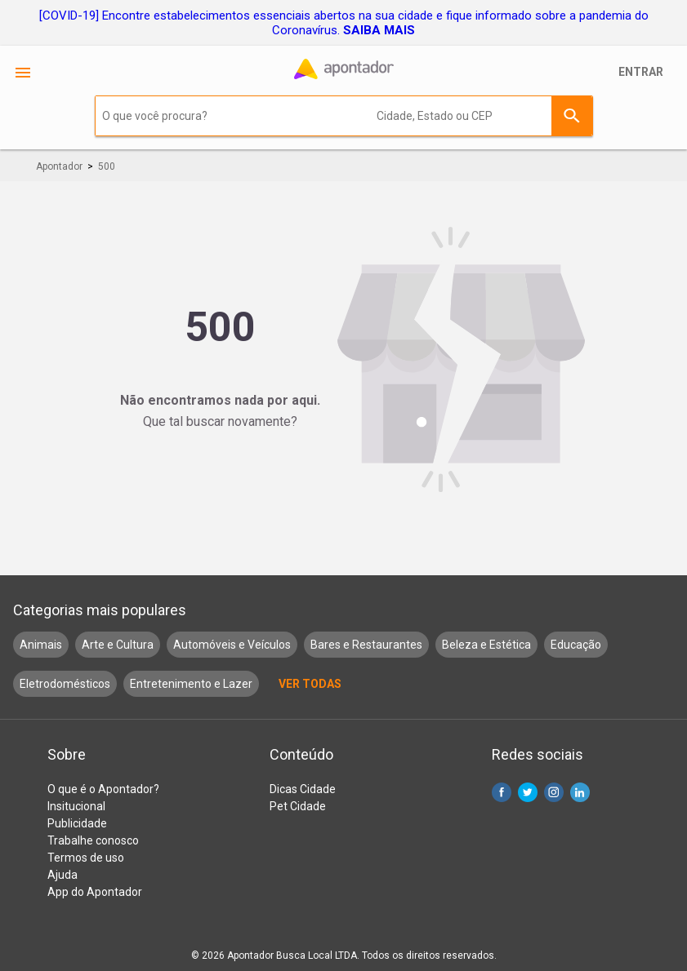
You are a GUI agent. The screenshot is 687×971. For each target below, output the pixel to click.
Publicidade (77, 823)
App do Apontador (94, 891)
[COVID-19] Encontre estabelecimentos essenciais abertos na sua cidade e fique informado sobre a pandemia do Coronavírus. (344, 23)
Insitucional (76, 806)
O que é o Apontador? (103, 789)
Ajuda (62, 874)
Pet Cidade (298, 806)
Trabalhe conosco (93, 840)
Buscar (571, 115)
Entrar (640, 71)
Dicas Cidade (303, 789)
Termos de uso (85, 857)
